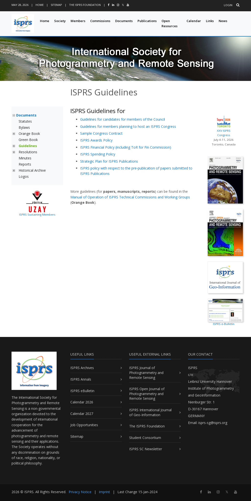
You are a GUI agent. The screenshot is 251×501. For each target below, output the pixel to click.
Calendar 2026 (81, 402)
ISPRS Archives (82, 367)
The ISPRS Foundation (85, 5)
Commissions (100, 21)
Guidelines (28, 145)
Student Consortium (145, 437)
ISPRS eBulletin (82, 390)
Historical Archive (32, 170)
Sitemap (56, 5)
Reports (25, 164)
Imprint (104, 491)
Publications (147, 21)
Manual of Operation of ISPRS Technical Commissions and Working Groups (130, 197)
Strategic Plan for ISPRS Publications (109, 161)
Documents (124, 21)
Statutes (25, 121)
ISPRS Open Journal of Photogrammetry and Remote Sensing (146, 393)
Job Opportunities (84, 425)
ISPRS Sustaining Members (37, 214)
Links (210, 21)
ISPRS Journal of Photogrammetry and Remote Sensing (146, 372)
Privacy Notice (80, 491)
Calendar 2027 (81, 413)
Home (40, 5)
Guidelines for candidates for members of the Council (122, 119)
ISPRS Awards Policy (96, 140)
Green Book (28, 139)
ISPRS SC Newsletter (145, 449)
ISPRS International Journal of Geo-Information (150, 412)
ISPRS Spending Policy (97, 154)
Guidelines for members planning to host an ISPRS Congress (128, 126)
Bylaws (24, 127)
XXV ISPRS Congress (223, 125)
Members (78, 21)
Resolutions (28, 152)
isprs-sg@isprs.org (212, 422)
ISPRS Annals (80, 379)
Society (60, 21)
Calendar (194, 21)
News (223, 21)
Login (228, 5)
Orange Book (29, 133)
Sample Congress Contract (101, 133)
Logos (24, 176)
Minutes (25, 158)
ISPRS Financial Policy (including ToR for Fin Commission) (125, 147)
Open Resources (169, 23)
